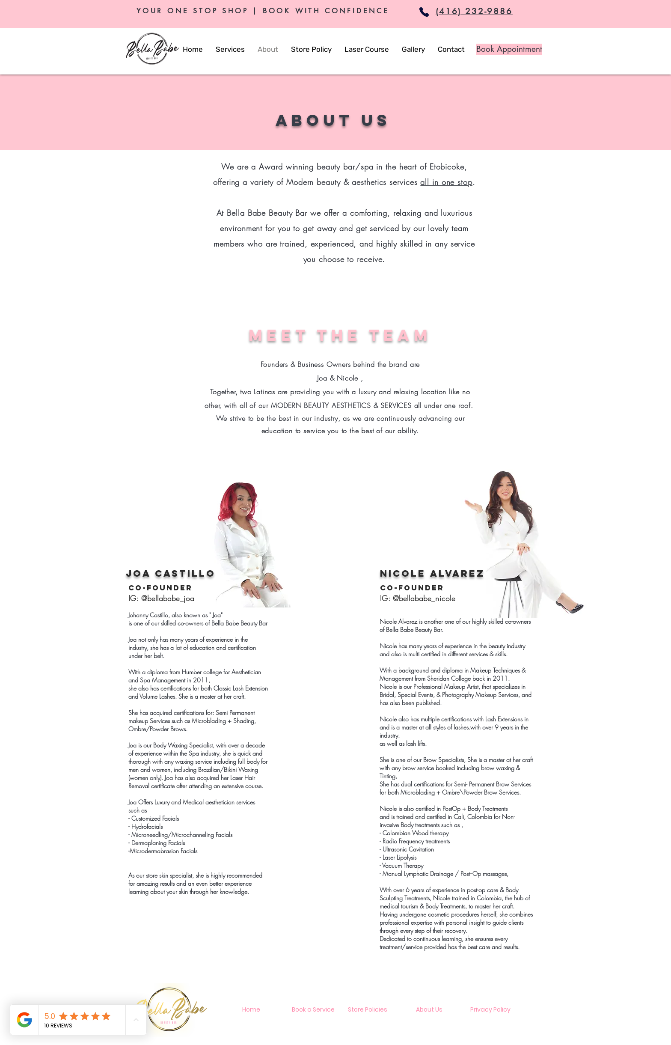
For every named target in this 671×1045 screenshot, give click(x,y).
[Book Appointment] (509, 49)
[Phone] (424, 12)
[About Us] (429, 1009)
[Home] (251, 1009)
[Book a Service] (313, 1009)
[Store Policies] (367, 1009)
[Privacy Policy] (490, 1009)
